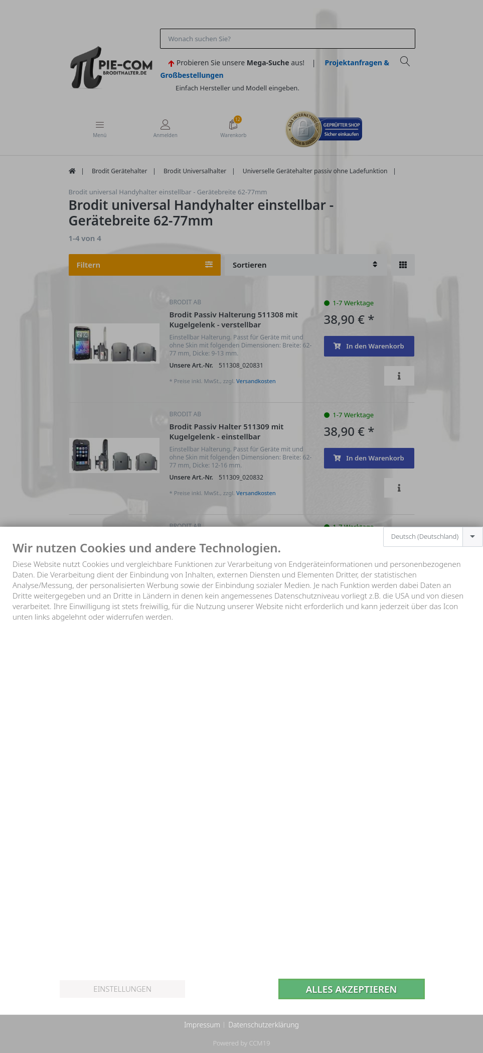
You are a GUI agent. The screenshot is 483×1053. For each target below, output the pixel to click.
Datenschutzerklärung (263, 1024)
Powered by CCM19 (241, 1042)
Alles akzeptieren (351, 989)
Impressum (202, 1024)
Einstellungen (122, 989)
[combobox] (433, 537)
